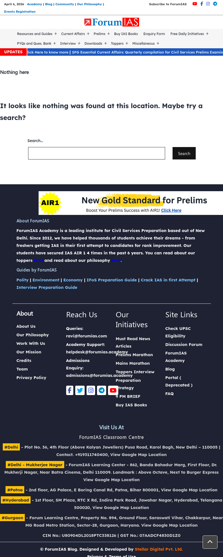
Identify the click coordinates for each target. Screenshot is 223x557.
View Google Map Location (138, 454)
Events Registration (20, 11)
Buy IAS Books (126, 34)
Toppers (117, 43)
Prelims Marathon (134, 354)
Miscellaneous (143, 43)
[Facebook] (202, 3)
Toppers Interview (135, 371)
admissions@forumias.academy (99, 375)
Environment (46, 280)
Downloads (93, 43)
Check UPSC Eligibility (178, 332)
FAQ (169, 393)
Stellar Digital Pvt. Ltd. (159, 549)
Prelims (99, 34)
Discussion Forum (184, 344)
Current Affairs (73, 34)
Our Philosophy (89, 4)
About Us (26, 326)
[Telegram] (215, 3)
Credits (24, 360)
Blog (48, 4)
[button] (210, 542)
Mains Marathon (133, 363)
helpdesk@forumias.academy (97, 352)
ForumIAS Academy (176, 356)
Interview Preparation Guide (47, 287)
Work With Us (31, 343)
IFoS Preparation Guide (112, 280)
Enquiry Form (154, 34)
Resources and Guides (35, 34)
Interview (68, 43)
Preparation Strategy (128, 384)
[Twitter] (80, 390)
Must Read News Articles (133, 342)
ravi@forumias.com (86, 336)
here (38, 260)
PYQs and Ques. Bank (34, 43)
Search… (35, 140)
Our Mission (29, 352)
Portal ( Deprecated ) (179, 381)
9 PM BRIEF (128, 396)
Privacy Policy (31, 377)
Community (64, 4)
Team (22, 369)
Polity (23, 280)
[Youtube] (195, 3)
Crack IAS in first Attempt (168, 280)
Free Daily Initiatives (187, 34)
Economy (73, 280)
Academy (34, 4)
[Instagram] (208, 3)
